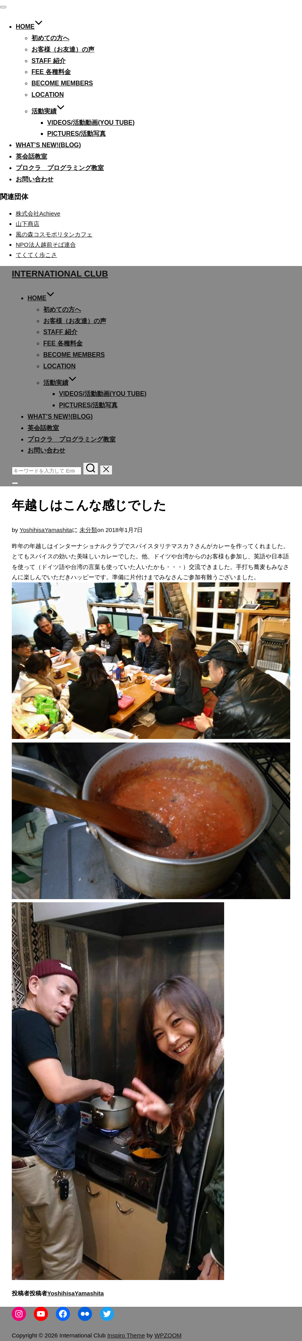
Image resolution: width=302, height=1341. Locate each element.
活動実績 (48, 111)
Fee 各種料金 (51, 71)
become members (62, 83)
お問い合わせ (34, 179)
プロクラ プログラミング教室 (60, 167)
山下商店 (27, 223)
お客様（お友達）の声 (62, 49)
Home (29, 26)
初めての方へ (50, 38)
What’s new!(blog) (48, 145)
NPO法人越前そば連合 (46, 244)
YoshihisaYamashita (46, 529)
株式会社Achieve (38, 213)
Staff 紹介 (48, 60)
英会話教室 (31, 156)
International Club (60, 274)
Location (47, 94)
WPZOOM (168, 1335)
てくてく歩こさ (36, 254)
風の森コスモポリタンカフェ (54, 234)
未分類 (88, 529)
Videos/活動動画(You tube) (90, 122)
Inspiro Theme (126, 1335)
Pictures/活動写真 (76, 133)
